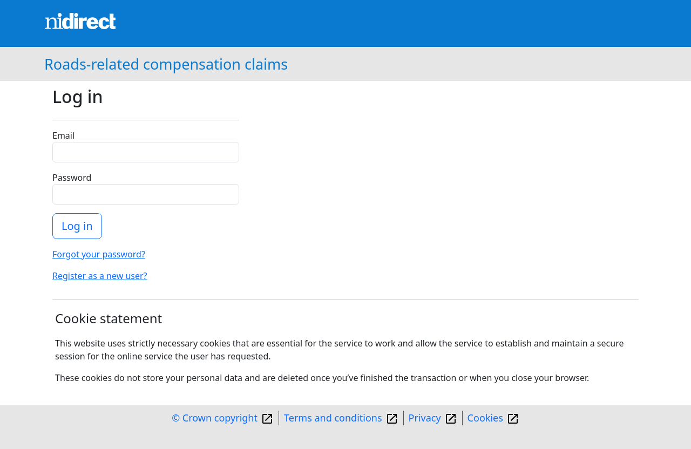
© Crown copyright (215, 417)
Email (63, 135)
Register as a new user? (99, 276)
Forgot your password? (98, 254)
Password (71, 177)
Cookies (485, 417)
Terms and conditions (333, 417)
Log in (77, 226)
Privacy (425, 417)
